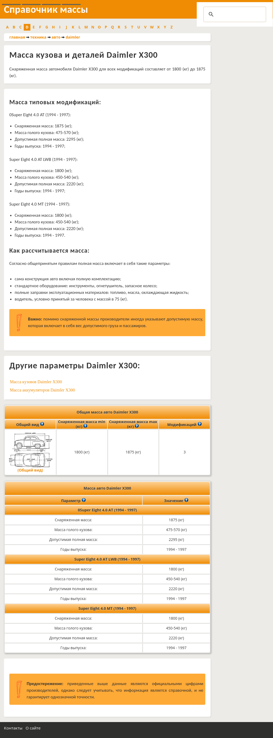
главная (17, 37)
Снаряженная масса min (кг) (81, 424)
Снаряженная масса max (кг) (133, 424)
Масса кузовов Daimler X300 (36, 382)
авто (56, 37)
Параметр (73, 500)
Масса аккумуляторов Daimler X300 (42, 390)
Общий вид (30, 424)
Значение (176, 500)
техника (38, 37)
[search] (234, 14)
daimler (73, 37)
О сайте (33, 728)
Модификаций (184, 424)
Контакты (13, 728)
